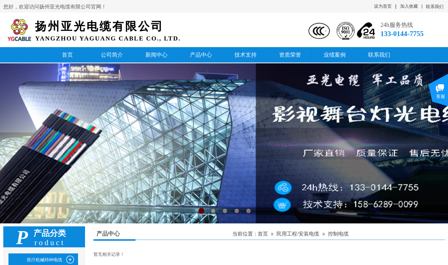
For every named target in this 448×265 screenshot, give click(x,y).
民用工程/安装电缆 (297, 234)
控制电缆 (338, 234)
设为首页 (383, 6)
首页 (263, 234)
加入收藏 (409, 6)
